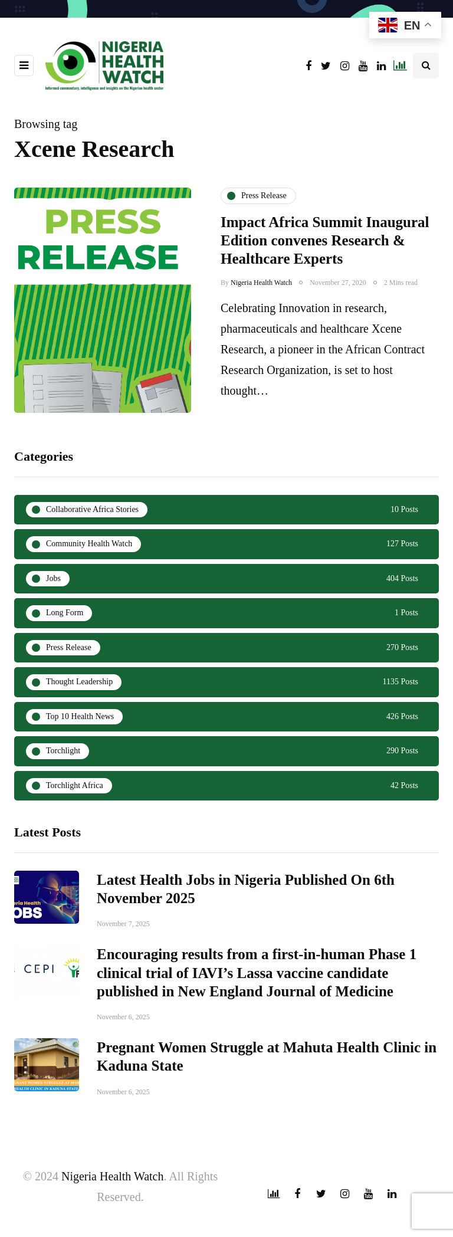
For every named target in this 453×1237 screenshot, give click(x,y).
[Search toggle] (426, 65)
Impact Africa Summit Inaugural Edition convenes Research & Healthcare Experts (325, 240)
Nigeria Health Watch (261, 282)
